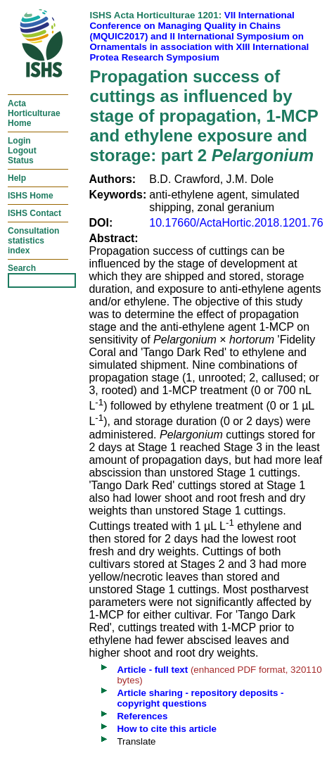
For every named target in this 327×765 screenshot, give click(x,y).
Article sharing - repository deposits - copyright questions (200, 698)
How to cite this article (166, 728)
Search (22, 268)
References (142, 716)
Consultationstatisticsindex (33, 240)
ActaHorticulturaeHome (34, 113)
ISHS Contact (34, 213)
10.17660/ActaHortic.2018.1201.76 (236, 223)
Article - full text (152, 669)
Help (17, 178)
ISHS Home (30, 196)
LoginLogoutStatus (22, 150)
